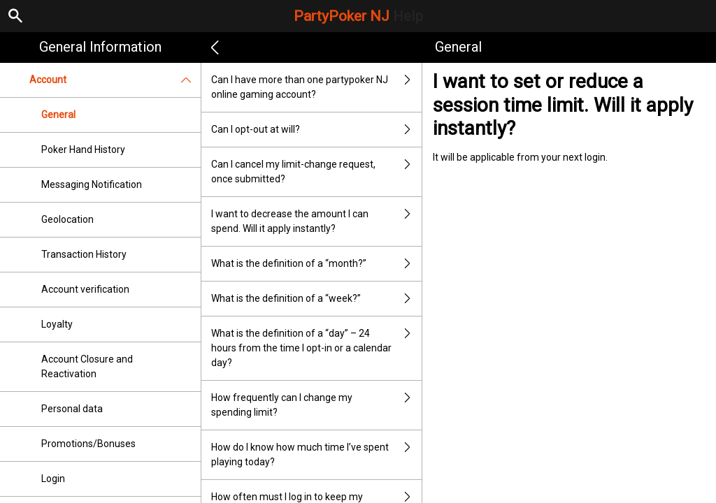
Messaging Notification (91, 184)
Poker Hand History (83, 149)
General (58, 114)
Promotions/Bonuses (88, 443)
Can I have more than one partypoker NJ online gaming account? (316, 87)
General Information (100, 46)
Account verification (85, 289)
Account (115, 80)
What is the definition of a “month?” (316, 264)
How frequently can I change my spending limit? (316, 405)
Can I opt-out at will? (316, 129)
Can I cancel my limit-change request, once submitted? (316, 171)
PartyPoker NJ (358, 16)
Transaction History (84, 254)
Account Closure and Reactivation (87, 366)
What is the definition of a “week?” (316, 299)
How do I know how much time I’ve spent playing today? (316, 454)
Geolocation (67, 219)
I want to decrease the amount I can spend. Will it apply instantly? (316, 221)
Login (53, 478)
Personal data (72, 408)
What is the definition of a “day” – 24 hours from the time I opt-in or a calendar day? (316, 348)
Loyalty (57, 324)
